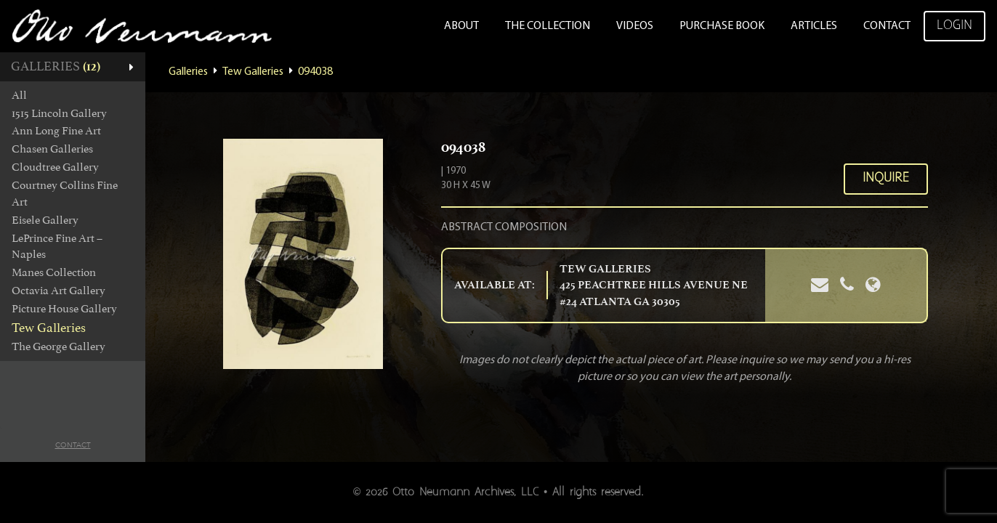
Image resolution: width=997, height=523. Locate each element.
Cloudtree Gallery (55, 167)
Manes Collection (54, 272)
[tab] (72, 66)
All (19, 95)
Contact (887, 26)
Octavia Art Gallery (58, 290)
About (461, 26)
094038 (315, 72)
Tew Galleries (49, 327)
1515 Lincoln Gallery (59, 113)
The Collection (547, 26)
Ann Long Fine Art (56, 130)
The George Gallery (58, 346)
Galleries (188, 72)
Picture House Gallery (64, 308)
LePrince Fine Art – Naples (57, 247)
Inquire (886, 178)
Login (954, 25)
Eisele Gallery (45, 220)
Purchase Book (721, 26)
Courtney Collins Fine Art (65, 193)
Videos (634, 26)
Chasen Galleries (52, 148)
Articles (814, 26)
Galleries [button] (55, 66)
